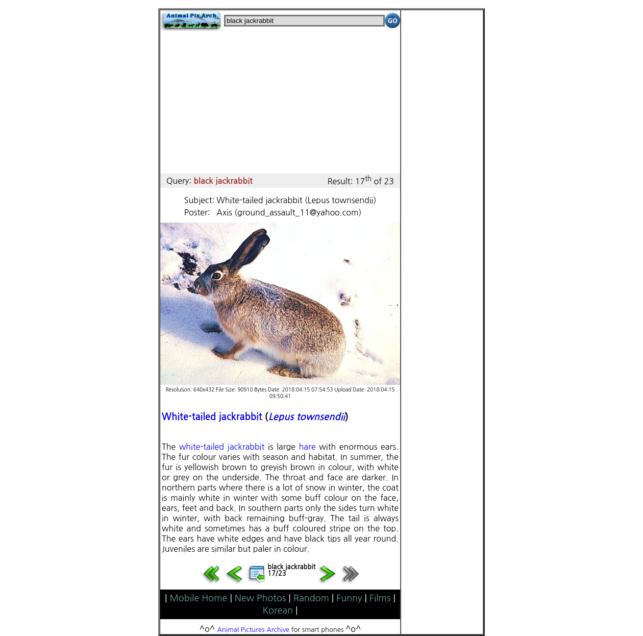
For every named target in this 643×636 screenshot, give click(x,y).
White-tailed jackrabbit (212, 417)
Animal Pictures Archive (253, 629)
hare (307, 447)
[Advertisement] (280, 102)
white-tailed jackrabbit (222, 447)
